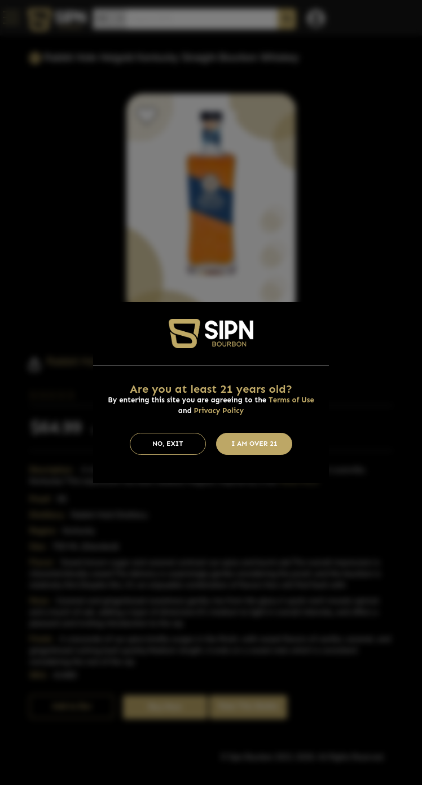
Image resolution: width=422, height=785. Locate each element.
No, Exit (167, 444)
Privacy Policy (219, 410)
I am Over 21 (254, 444)
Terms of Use (291, 400)
